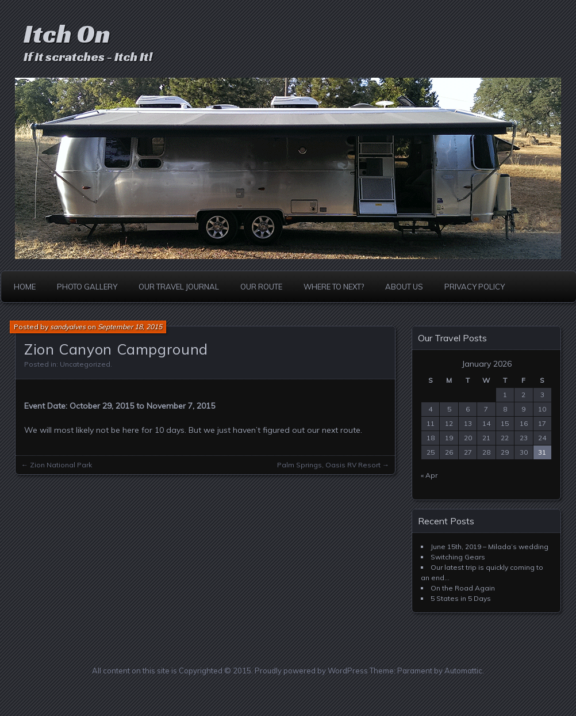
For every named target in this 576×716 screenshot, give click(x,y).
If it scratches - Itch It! (88, 56)
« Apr (429, 475)
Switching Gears (458, 557)
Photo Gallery (87, 286)
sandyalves (68, 326)
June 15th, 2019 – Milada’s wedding (489, 546)
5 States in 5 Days (461, 598)
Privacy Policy (474, 286)
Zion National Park (61, 464)
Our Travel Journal (179, 286)
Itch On (67, 33)
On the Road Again (463, 588)
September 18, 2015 (130, 326)
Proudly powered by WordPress (311, 670)
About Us (404, 286)
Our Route (261, 286)
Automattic (463, 670)
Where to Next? (334, 286)
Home (25, 286)
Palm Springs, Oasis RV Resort (329, 464)
